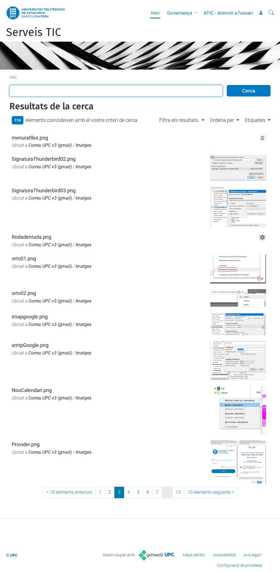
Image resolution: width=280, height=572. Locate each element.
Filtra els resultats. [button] (179, 120)
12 (178, 492)
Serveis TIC (33, 32)
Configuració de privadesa (239, 565)
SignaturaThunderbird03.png (44, 190)
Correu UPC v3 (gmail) (50, 145)
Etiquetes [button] (255, 120)
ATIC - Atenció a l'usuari (228, 13)
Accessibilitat (224, 555)
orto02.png (24, 293)
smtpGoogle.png (30, 345)
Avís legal (252, 555)
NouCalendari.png (32, 390)
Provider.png (26, 444)
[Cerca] (271, 13)
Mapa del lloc (194, 555)
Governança (179, 13)
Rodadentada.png (31, 237)
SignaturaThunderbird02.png (44, 159)
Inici (155, 13)
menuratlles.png (30, 138)
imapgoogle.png (30, 317)
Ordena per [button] (222, 120)
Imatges (83, 145)
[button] (197, 13)
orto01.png (24, 258)
